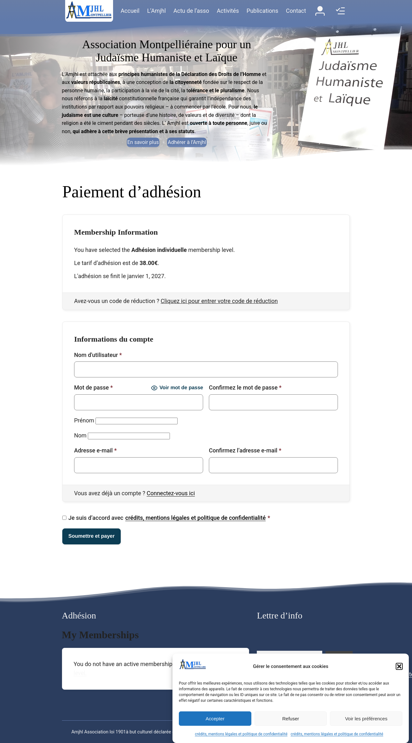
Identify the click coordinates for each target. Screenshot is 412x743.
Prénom (84, 420)
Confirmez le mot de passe (245, 387)
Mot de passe (93, 387)
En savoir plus (143, 142)
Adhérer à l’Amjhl (187, 142)
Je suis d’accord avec (166, 518)
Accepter (215, 718)
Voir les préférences (366, 718)
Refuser (290, 718)
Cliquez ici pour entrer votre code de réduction (219, 301)
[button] (399, 666)
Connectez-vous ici (171, 493)
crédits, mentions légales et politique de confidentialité (241, 734)
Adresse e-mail (95, 450)
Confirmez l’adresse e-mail (245, 450)
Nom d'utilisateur (98, 355)
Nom (80, 435)
